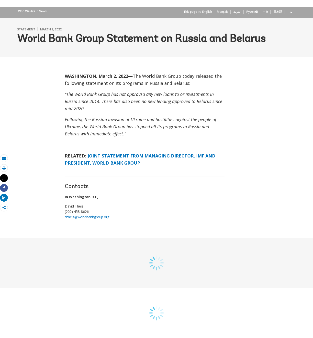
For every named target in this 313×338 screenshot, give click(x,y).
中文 (265, 12)
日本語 (277, 12)
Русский (252, 12)
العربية (237, 12)
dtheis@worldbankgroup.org (87, 217)
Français (222, 12)
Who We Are (26, 11)
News (43, 11)
